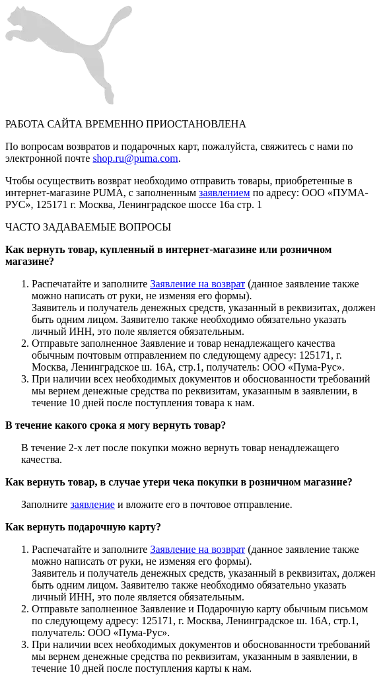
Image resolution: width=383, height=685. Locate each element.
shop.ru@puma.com (135, 158)
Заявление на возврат (197, 283)
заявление (92, 504)
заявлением (224, 192)
